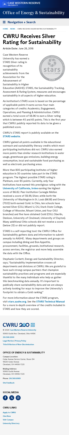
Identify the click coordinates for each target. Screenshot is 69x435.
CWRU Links (10, 407)
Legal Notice (8, 341)
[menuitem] (34, 412)
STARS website (11, 136)
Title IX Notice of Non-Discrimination (18, 344)
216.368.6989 (15, 378)
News (12, 29)
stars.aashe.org (17, 301)
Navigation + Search (18, 22)
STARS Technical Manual (50, 301)
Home (5, 29)
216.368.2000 (8, 337)
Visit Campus (8, 420)
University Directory (11, 423)
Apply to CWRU (9, 412)
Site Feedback (8, 383)
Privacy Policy (20, 341)
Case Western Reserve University (23, 330)
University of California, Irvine (20, 188)
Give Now (7, 416)
